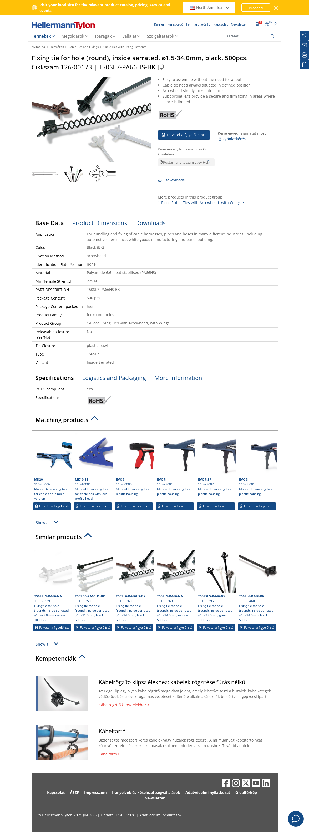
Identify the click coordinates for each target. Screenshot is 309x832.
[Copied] (161, 67)
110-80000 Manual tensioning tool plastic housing (134, 464)
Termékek (41, 36)
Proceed (256, 8)
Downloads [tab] (150, 223)
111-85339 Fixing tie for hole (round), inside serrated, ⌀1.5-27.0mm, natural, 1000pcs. (52, 586)
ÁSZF (74, 792)
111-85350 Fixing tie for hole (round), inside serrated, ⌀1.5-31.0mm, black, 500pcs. (93, 586)
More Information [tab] (178, 378)
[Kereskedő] (304, 35)
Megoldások (73, 36)
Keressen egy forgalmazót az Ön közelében (183, 152)
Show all (48, 522)
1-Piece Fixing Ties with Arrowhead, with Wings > (201, 202)
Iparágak (103, 36)
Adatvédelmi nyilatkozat (207, 792)
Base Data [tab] (49, 223)
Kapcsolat (56, 792)
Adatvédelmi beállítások (160, 815)
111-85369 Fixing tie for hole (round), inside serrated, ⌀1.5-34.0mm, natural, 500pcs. (175, 586)
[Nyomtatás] (304, 55)
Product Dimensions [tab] (99, 223)
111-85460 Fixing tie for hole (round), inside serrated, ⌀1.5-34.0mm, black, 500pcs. (257, 586)
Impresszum (95, 792)
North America (210, 7)
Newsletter (155, 797)
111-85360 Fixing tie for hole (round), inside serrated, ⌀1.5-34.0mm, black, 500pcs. (134, 586)
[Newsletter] (304, 45)
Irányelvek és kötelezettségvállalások (146, 792)
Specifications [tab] (54, 378)
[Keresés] (250, 36)
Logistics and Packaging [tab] (114, 378)
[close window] (276, 8)
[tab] (155, 421)
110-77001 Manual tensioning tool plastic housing (175, 464)
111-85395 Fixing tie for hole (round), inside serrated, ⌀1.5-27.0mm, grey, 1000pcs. (216, 586)
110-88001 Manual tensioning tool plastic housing (257, 464)
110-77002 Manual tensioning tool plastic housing (216, 464)
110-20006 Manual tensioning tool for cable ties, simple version (52, 467)
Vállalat (129, 36)
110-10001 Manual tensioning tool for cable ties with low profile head (93, 467)
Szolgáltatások (160, 36)
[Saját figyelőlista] (304, 64)
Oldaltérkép (246, 792)
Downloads (171, 179)
